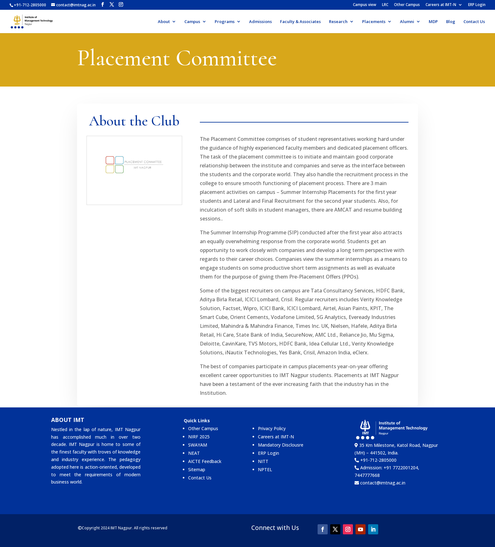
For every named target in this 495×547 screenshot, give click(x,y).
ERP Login (477, 5)
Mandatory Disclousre (280, 445)
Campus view (364, 5)
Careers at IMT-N (441, 5)
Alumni (407, 21)
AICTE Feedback (204, 461)
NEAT (194, 453)
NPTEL (265, 469)
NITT (263, 461)
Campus (192, 21)
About (164, 21)
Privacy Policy (272, 428)
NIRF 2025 (199, 437)
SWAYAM (197, 445)
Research (338, 21)
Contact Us (474, 21)
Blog (450, 21)
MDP (433, 21)
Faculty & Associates (300, 21)
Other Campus (407, 5)
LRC (385, 5)
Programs (225, 21)
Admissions (260, 21)
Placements (373, 21)
